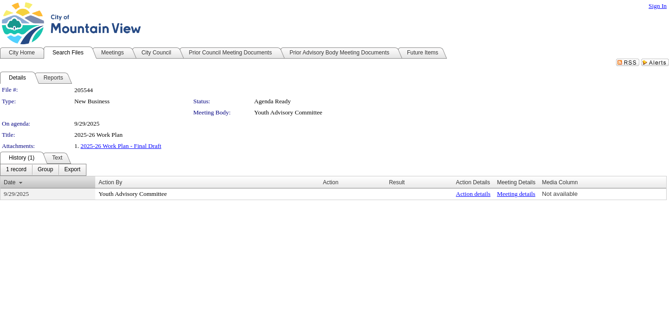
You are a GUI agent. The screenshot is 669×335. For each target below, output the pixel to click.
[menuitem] (16, 169)
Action (330, 182)
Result (397, 182)
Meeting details (516, 193)
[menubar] (43, 170)
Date (9, 182)
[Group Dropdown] (45, 169)
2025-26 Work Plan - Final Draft (120, 145)
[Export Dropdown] (72, 169)
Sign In (658, 5)
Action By (110, 182)
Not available (559, 193)
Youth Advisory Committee (288, 112)
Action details (473, 193)
